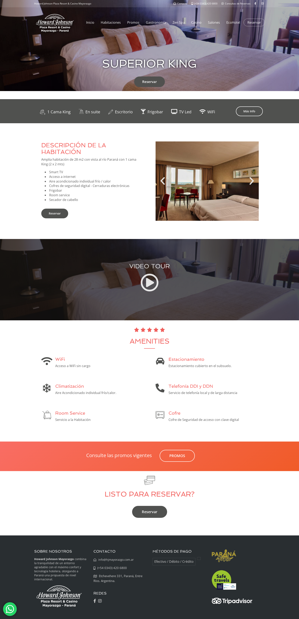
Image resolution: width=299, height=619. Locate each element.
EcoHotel (233, 22)
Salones (214, 22)
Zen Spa (179, 22)
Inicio (90, 22)
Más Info (249, 111)
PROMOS (177, 455)
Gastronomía (156, 22)
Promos (133, 22)
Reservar (254, 22)
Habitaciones (111, 22)
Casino (196, 22)
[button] (163, 181)
